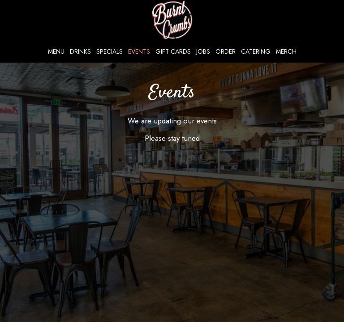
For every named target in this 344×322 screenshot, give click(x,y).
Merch (286, 51)
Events (139, 51)
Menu (56, 51)
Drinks (80, 51)
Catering (256, 51)
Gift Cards (173, 51)
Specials (109, 51)
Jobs (203, 51)
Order (225, 51)
